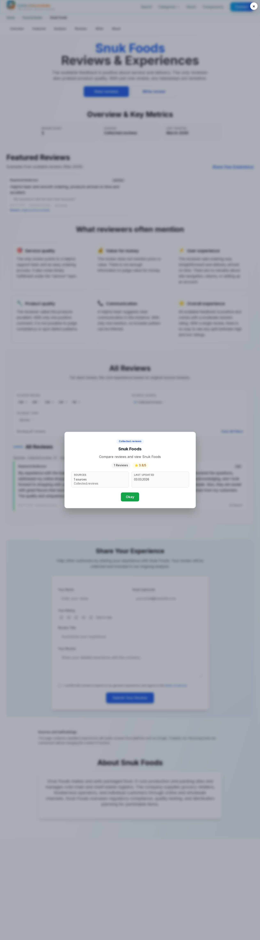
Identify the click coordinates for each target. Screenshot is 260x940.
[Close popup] (254, 6)
